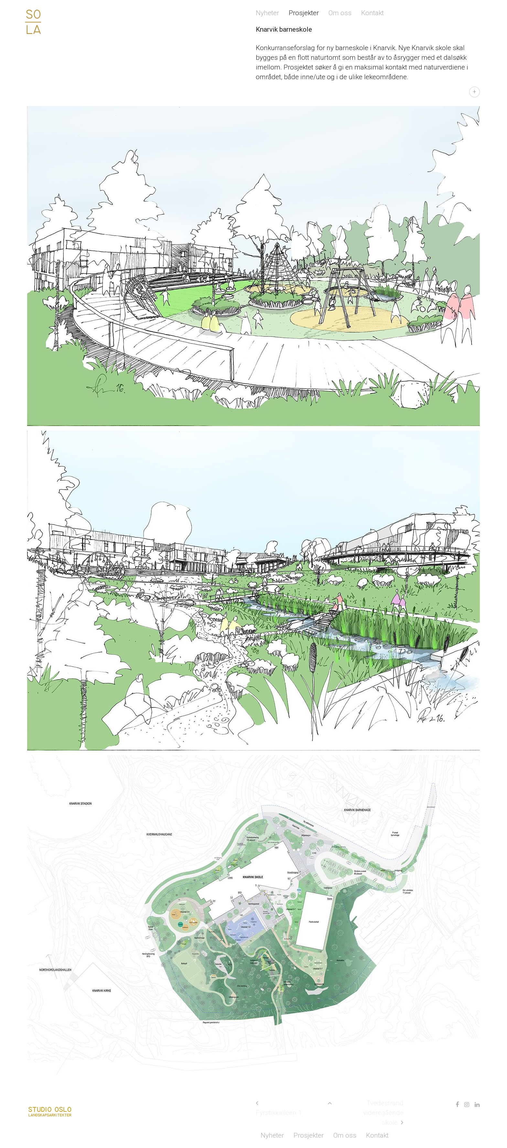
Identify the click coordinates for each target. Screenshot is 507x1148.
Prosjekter (304, 13)
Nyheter (267, 13)
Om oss (340, 13)
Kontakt (372, 13)
